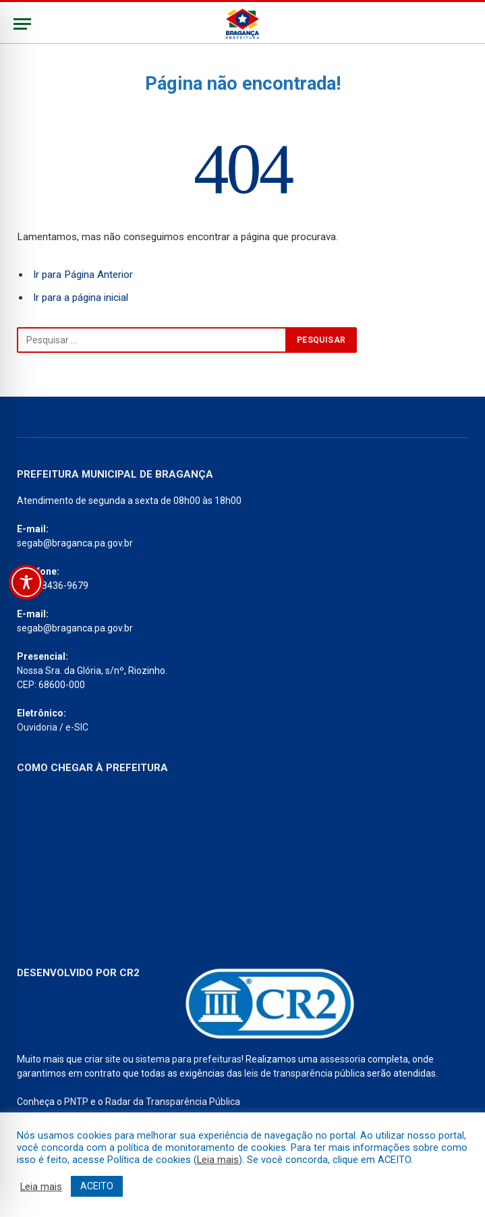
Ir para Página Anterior (83, 274)
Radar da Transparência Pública (172, 1101)
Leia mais (218, 1160)
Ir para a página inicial (80, 297)
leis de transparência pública (304, 1073)
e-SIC (76, 727)
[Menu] (22, 24)
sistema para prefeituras (188, 1059)
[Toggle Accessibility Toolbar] (26, 582)
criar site (102, 1059)
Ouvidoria (37, 727)
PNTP (76, 1101)
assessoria (343, 1059)
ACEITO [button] (96, 1186)
